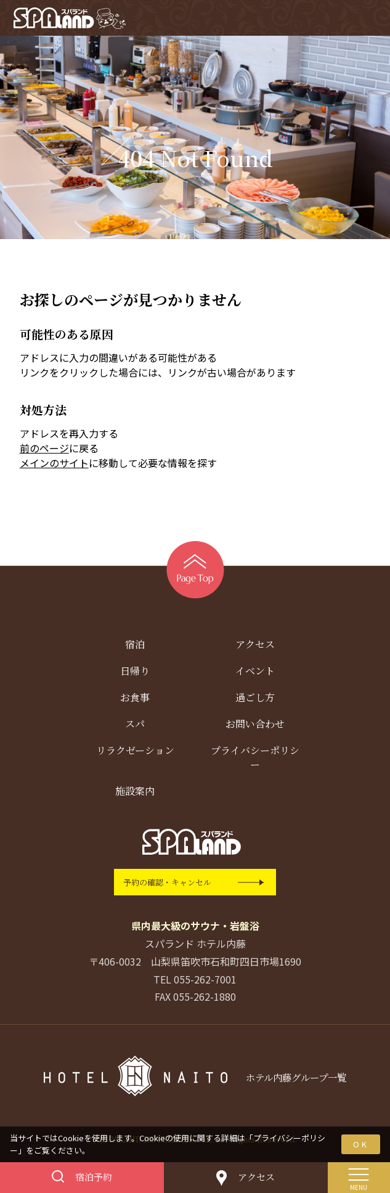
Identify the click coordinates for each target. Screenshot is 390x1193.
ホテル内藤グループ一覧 (296, 1080)
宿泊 (135, 647)
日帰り (135, 673)
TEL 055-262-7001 (195, 981)
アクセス (255, 647)
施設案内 (135, 793)
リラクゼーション (135, 753)
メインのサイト (54, 465)
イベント (255, 673)
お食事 (135, 700)
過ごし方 (255, 700)
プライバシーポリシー (255, 760)
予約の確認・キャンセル (167, 884)
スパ (135, 726)
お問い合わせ (255, 726)
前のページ (44, 450)
